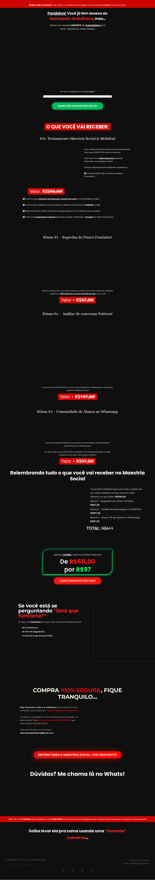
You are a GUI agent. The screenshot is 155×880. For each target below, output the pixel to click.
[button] (89, 632)
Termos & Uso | (12, 864)
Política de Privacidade (27, 864)
